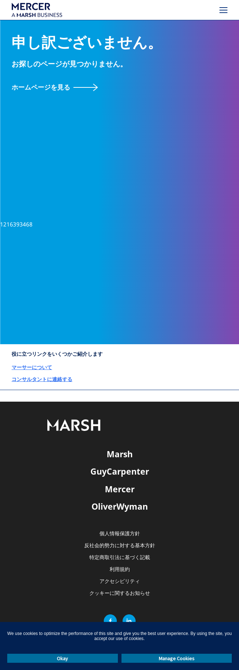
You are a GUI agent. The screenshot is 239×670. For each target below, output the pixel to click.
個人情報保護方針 (119, 533)
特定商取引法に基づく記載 (119, 557)
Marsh (120, 454)
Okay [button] (62, 658)
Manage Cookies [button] (177, 658)
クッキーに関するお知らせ (119, 593)
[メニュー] (223, 10)
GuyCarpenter (119, 471)
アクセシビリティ (119, 581)
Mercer (120, 489)
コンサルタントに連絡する (42, 379)
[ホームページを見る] (55, 87)
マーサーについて (32, 367)
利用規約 (120, 569)
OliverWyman (119, 506)
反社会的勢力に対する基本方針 (119, 545)
